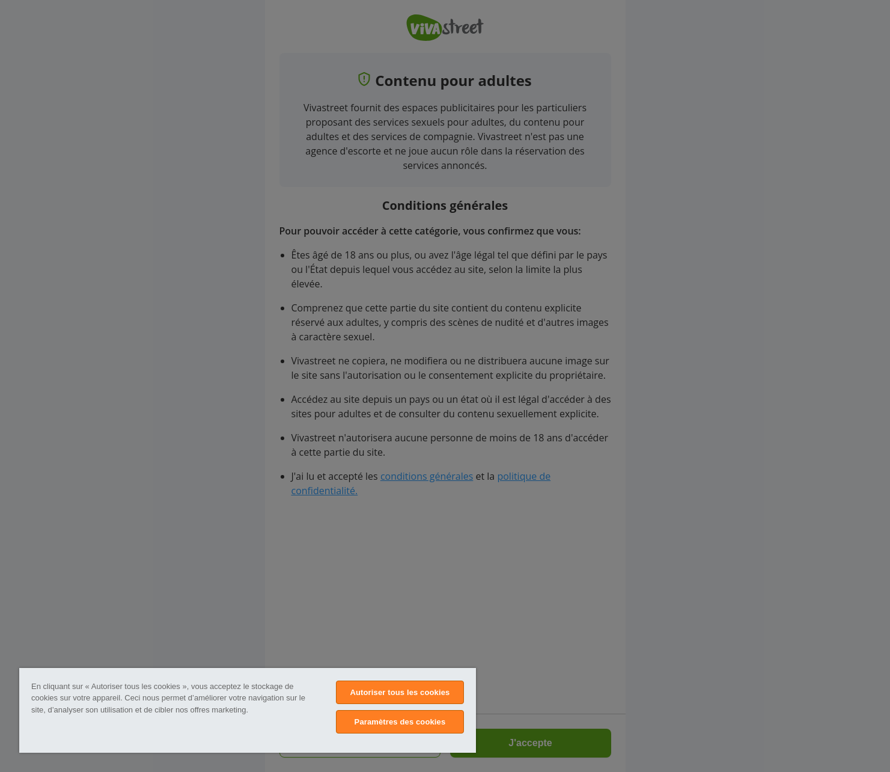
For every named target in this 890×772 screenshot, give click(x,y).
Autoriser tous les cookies (400, 692)
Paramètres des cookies (400, 721)
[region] (247, 710)
